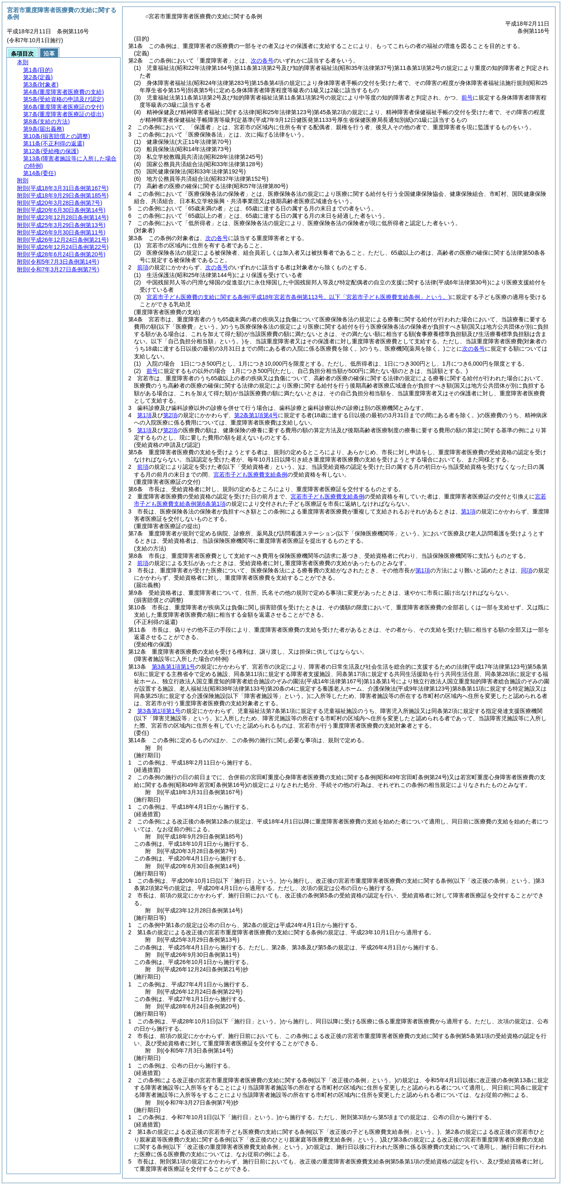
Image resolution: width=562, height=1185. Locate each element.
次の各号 (262, 60)
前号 (467, 97)
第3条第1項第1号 (173, 666)
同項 (526, 570)
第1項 (144, 415)
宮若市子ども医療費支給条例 (250, 474)
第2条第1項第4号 (256, 415)
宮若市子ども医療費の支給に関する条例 (298, 297)
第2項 (170, 415)
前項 (143, 267)
